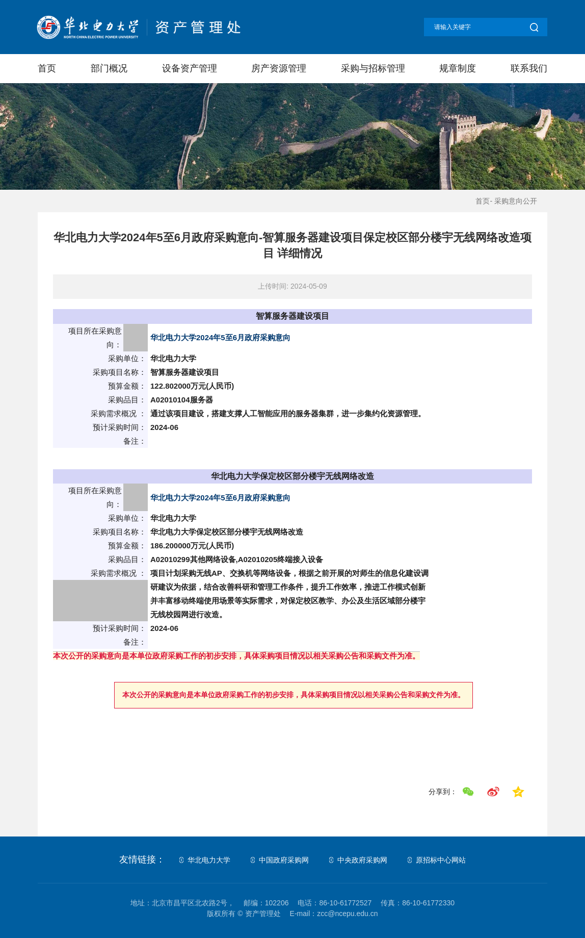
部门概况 (109, 68)
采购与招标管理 (373, 68)
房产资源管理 (278, 68)
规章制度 (457, 68)
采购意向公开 (515, 201)
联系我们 (529, 68)
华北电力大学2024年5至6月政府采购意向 (220, 337)
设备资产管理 (189, 68)
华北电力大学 (209, 860)
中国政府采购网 (284, 860)
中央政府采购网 (362, 860)
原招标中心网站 (441, 860)
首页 (47, 68)
